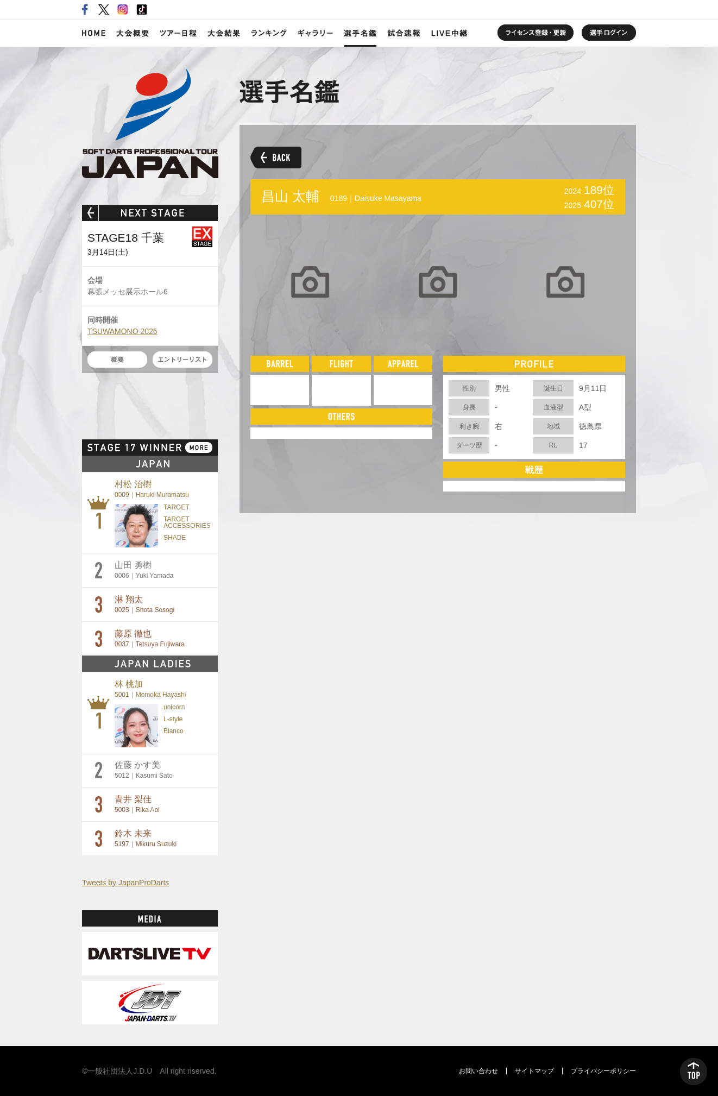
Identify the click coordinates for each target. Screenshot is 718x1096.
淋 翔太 (144, 604)
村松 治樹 (152, 489)
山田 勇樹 (144, 570)
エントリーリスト (182, 359)
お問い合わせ (478, 1071)
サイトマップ (534, 1071)
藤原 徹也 (150, 638)
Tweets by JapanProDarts (125, 882)
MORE (198, 447)
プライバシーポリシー (603, 1071)
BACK (275, 157)
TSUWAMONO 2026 (122, 331)
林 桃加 (150, 689)
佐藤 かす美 (144, 770)
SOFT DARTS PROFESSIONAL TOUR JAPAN (150, 123)
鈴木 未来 (146, 838)
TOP (693, 1071)
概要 (117, 359)
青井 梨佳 (137, 804)
